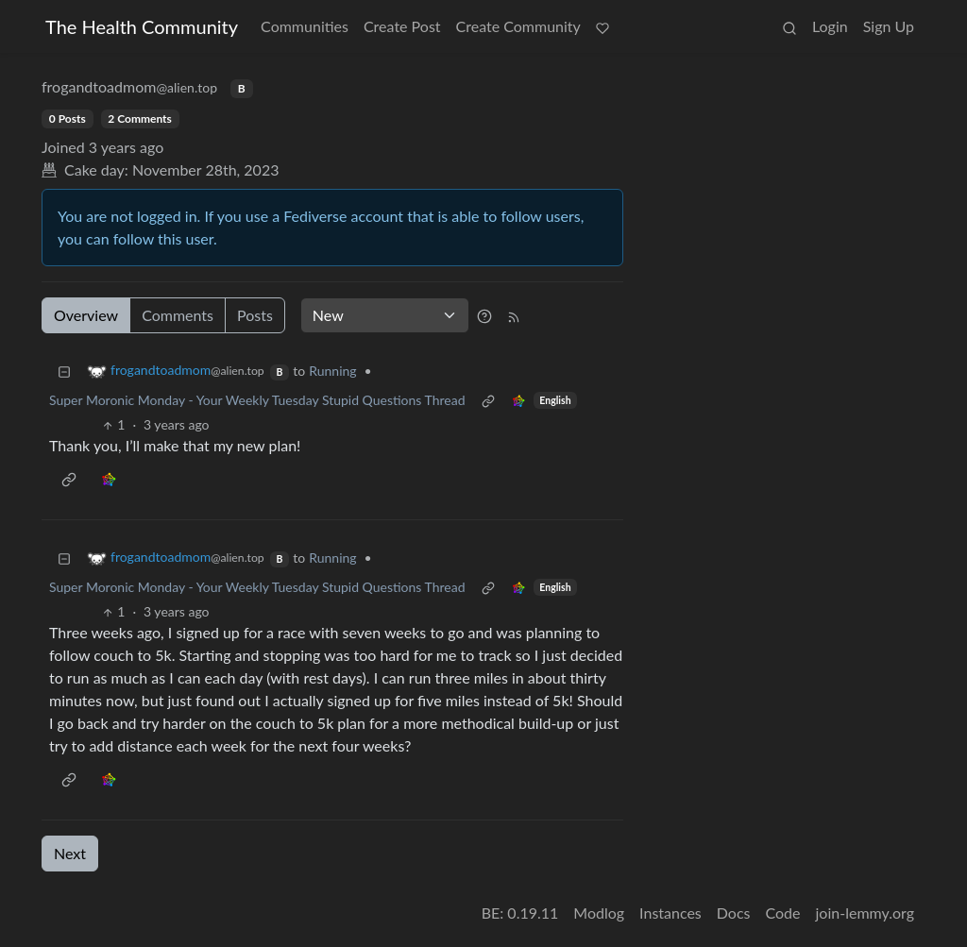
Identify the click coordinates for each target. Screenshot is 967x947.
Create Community (518, 26)
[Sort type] (384, 315)
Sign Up (888, 26)
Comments (177, 315)
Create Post (402, 26)
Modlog (598, 913)
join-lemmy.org (865, 913)
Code (783, 913)
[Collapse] (64, 370)
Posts (255, 315)
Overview (86, 315)
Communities (304, 26)
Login (830, 26)
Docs (734, 913)
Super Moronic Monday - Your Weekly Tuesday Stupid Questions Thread (257, 400)
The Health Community (141, 26)
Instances (670, 913)
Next (70, 853)
